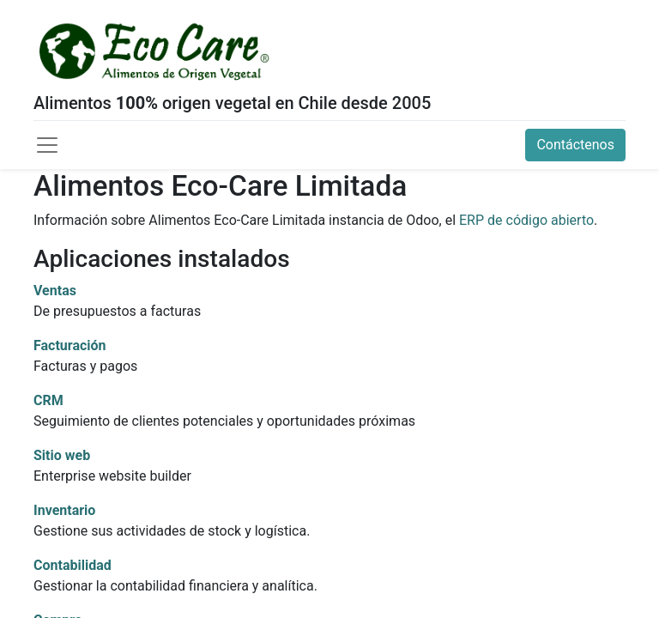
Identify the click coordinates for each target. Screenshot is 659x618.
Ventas (54, 290)
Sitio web (61, 455)
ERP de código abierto (526, 220)
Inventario (64, 510)
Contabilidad (72, 565)
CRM (48, 400)
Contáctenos (575, 144)
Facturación (69, 345)
